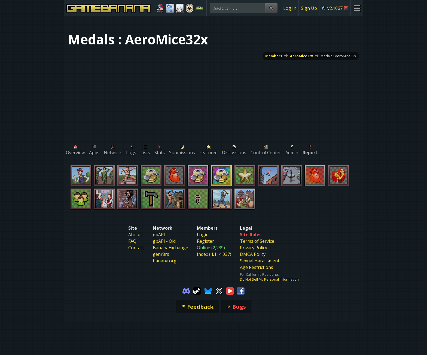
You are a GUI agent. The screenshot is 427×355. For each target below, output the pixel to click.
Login (203, 235)
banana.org (164, 261)
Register (205, 241)
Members (273, 55)
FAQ (132, 241)
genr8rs (161, 254)
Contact (136, 248)
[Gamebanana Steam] (197, 290)
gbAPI (159, 235)
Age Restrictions (256, 267)
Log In (289, 8)
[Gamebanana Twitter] (219, 290)
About (134, 235)
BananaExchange (170, 248)
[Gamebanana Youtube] (229, 290)
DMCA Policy (253, 254)
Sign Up (309, 8)
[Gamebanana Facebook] (240, 290)
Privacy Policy (253, 248)
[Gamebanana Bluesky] (208, 290)
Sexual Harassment (259, 261)
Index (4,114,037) (214, 254)
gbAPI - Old (164, 241)
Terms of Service (257, 241)
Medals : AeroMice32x (338, 55)
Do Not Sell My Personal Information (269, 279)
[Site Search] (271, 8)
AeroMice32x (301, 55)
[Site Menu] (356, 8)
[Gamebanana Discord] (186, 290)
